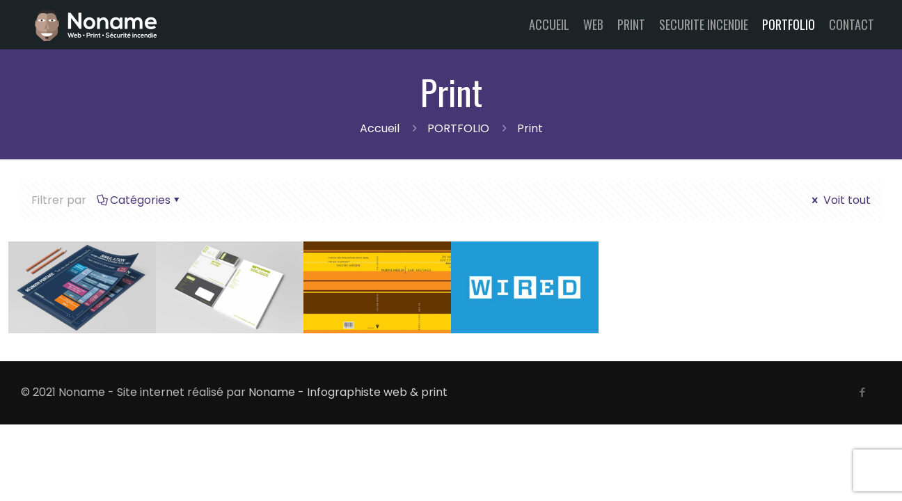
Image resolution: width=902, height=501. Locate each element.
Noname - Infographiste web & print (348, 392)
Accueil (379, 128)
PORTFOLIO (458, 128)
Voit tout (840, 200)
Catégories (139, 200)
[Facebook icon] (862, 392)
